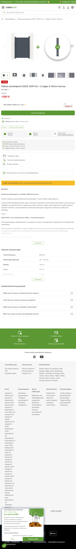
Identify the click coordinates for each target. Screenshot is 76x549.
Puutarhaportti (10, 19)
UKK (6, 370)
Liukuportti (8, 392)
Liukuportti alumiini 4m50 (9, 464)
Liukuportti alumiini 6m (8, 454)
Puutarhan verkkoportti (22, 402)
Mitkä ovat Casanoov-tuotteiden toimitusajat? (20, 306)
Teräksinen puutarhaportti (23, 398)
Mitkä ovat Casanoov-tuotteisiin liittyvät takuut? (21, 292)
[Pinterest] (34, 356)
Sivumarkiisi (36, 413)
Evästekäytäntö (10, 543)
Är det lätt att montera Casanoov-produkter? (19, 299)
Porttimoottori (51, 388)
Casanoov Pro (26, 372)
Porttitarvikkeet (65, 388)
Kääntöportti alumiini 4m (9, 395)
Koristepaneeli (36, 411)
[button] (72, 46)
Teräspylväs (64, 404)
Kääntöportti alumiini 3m (9, 405)
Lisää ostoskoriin (38, 111)
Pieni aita (35, 408)
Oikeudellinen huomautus (56, 541)
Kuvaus (4, 126)
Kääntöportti (9, 446)
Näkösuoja (35, 401)
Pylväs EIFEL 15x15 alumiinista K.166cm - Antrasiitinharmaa (22, 216)
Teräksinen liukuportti (8, 504)
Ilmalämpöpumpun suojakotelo (38, 398)
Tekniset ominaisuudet (16, 126)
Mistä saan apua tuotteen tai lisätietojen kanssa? (21, 313)
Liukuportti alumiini (8, 417)
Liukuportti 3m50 (8, 424)
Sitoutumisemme (28, 370)
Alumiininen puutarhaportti (23, 393)
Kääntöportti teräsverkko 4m (10, 438)
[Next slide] (73, 75)
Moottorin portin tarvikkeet (51, 398)
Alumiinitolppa (64, 397)
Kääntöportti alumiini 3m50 (9, 400)
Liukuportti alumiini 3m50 (9, 473)
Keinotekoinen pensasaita (36, 405)
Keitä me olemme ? (28, 367)
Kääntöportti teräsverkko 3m (10, 409)
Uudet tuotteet (56, 510)
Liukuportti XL (9, 413)
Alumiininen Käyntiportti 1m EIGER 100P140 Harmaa (19, 193)
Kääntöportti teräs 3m (9, 450)
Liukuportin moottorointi (50, 402)
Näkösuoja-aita (37, 394)
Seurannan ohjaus (10, 372)
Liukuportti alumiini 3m (8, 478)
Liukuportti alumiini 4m (8, 469)
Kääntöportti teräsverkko (9, 485)
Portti (7, 388)
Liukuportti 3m (10, 482)
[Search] (40, 12)
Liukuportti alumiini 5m (8, 459)
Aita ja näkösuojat (36, 389)
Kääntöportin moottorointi (50, 393)
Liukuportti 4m (10, 420)
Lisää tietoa (38, 242)
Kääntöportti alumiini (9, 490)
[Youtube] (42, 356)
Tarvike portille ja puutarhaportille (65, 393)
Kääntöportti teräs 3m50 (9, 443)
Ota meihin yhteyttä (11, 367)
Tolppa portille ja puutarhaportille (65, 400)
